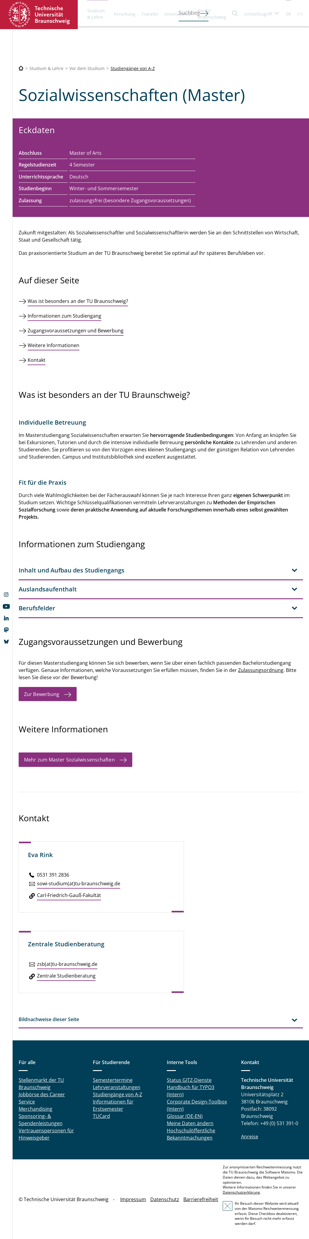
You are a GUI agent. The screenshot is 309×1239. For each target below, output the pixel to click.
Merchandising (35, 1109)
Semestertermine (113, 1080)
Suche (235, 13)
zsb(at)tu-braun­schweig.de (67, 964)
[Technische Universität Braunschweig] (21, 68)
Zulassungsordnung (260, 670)
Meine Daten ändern (190, 1123)
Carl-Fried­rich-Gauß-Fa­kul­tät (69, 895)
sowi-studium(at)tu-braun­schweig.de (78, 883)
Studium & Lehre (96, 14)
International (177, 14)
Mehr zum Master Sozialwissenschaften (69, 759)
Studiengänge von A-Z (133, 68)
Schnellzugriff (258, 14)
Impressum (133, 1199)
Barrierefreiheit (200, 1199)
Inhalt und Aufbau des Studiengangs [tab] (71, 570)
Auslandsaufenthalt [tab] (48, 589)
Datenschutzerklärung (241, 1192)
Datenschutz (164, 1199)
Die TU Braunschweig (211, 14)
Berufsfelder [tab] (37, 608)
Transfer (149, 14)
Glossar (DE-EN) (185, 1116)
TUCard (101, 1116)
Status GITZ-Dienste (189, 1080)
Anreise (249, 1136)
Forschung (124, 14)
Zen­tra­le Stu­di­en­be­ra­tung (66, 975)
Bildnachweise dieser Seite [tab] (49, 1019)
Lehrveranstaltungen (116, 1087)
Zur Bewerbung (41, 694)
